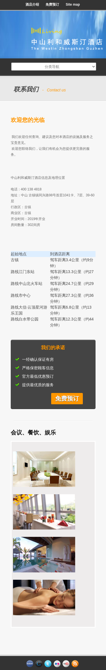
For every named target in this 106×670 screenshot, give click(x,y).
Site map (73, 4)
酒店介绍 (32, 4)
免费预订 (52, 4)
